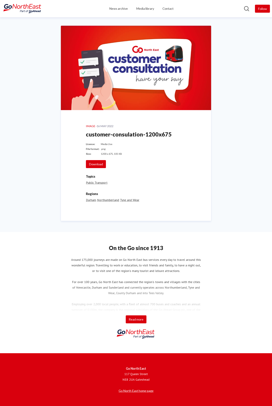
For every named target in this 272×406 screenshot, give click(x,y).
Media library (145, 8)
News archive (118, 8)
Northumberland (108, 200)
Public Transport (96, 183)
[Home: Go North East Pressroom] (22, 8)
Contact (168, 8)
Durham (91, 200)
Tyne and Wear (129, 200)
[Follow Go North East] (262, 9)
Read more (136, 319)
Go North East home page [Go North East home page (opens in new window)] (136, 391)
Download (96, 164)
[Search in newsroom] (246, 8)
